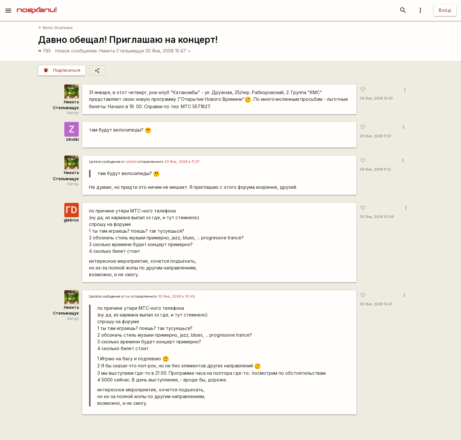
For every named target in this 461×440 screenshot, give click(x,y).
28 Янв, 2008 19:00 (376, 98)
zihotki (72, 139)
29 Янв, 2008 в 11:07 (182, 162)
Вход (445, 10)
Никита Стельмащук (121, 50)
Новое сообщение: (76, 50)
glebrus (71, 220)
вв (128, 296)
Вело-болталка (55, 27)
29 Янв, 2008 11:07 (376, 136)
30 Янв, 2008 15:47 (168, 50)
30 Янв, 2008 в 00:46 (176, 296)
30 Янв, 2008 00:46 (377, 217)
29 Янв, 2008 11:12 (375, 169)
